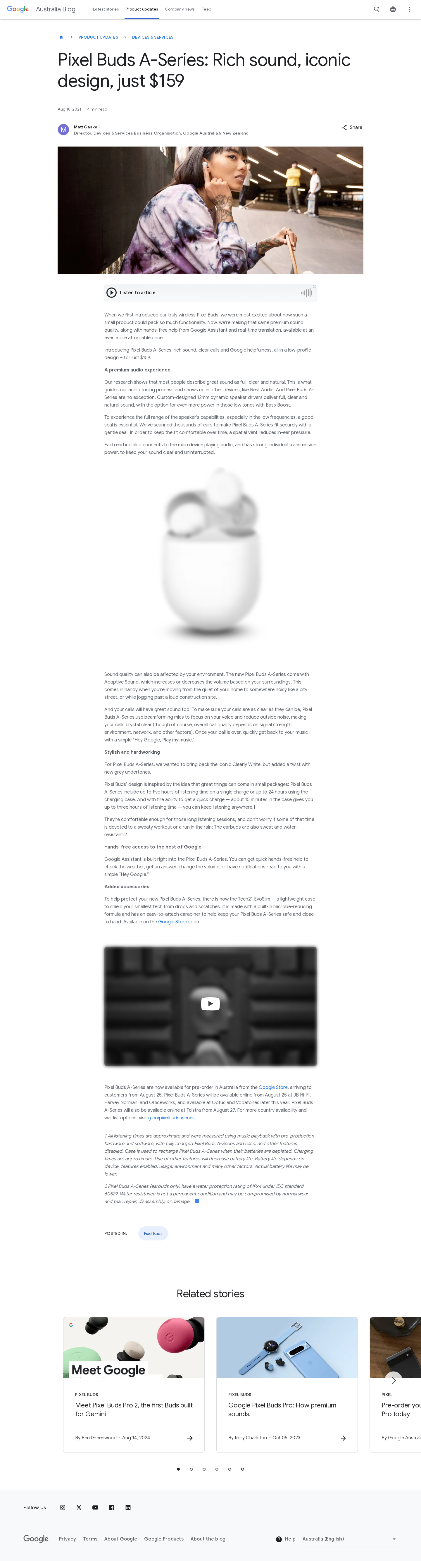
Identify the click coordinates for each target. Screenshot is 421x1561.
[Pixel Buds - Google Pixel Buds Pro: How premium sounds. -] (287, 1384)
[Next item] (393, 1380)
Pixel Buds (153, 1233)
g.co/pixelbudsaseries (171, 1118)
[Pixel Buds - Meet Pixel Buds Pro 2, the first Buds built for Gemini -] (133, 1384)
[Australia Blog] (61, 37)
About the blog (208, 1539)
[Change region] (350, 1539)
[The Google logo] (36, 1539)
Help (285, 1539)
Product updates (98, 37)
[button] (351, 127)
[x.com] (79, 1508)
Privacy (67, 1539)
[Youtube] (95, 1508)
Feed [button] (206, 9)
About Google (120, 1539)
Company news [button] (179, 9)
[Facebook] (112, 1508)
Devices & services (153, 37)
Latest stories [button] (106, 9)
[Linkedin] (128, 1508)
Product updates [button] (142, 9)
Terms (90, 1539)
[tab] (178, 1469)
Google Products (164, 1539)
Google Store (172, 922)
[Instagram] (63, 1508)
